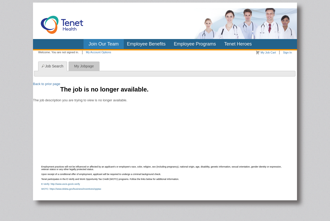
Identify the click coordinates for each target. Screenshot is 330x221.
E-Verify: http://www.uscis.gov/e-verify (60, 184)
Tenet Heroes (238, 44)
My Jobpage (84, 66)
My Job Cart (268, 52)
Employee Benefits (146, 44)
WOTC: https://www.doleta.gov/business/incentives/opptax (71, 189)
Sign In (287, 52)
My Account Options (98, 52)
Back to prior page (46, 84)
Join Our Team (104, 44)
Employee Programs (195, 44)
